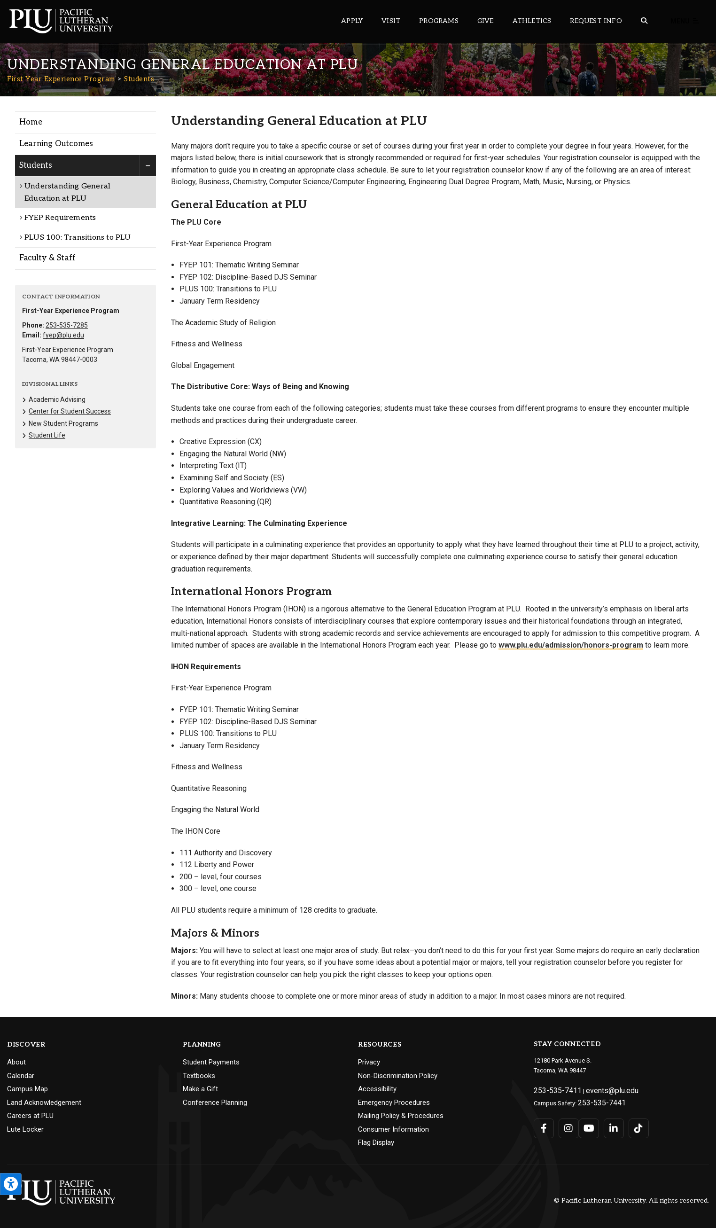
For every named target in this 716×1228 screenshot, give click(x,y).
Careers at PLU (30, 1115)
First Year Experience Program (61, 79)
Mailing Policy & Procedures (401, 1115)
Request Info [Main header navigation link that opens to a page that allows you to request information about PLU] (596, 21)
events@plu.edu (596, 1089)
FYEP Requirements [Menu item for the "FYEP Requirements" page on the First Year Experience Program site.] (60, 217)
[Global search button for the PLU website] (644, 20)
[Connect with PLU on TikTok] (628, 1123)
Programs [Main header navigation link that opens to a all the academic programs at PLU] (439, 21)
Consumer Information (393, 1129)
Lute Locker (25, 1129)
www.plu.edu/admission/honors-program (570, 645)
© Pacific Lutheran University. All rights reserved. (631, 1200)
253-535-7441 (596, 1099)
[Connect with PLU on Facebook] (543, 1123)
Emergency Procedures (394, 1102)
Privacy (369, 1062)
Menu (685, 21)
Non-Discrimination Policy (397, 1076)
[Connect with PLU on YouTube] (586, 1123)
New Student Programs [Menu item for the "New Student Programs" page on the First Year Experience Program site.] (63, 423)
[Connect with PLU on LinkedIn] (607, 1123)
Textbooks (199, 1076)
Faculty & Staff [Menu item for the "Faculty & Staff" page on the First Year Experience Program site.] (47, 258)
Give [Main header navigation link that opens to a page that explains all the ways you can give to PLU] (485, 21)
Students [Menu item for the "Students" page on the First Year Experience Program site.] (36, 165)
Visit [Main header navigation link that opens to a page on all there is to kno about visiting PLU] (390, 21)
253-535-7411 (552, 1089)
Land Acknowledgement (44, 1102)
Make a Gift (200, 1089)
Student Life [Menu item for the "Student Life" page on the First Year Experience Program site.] (47, 435)
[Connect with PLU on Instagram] (564, 1123)
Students (139, 79)
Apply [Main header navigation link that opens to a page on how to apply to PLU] (352, 21)
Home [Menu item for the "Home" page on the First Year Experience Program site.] (30, 122)
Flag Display (376, 1142)
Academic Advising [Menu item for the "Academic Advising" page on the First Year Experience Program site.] (57, 399)
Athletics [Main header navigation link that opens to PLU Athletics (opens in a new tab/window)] (532, 21)
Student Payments (211, 1062)
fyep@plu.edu (63, 335)
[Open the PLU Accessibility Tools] (11, 1184)
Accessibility (377, 1089)
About (16, 1062)
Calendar (20, 1076)
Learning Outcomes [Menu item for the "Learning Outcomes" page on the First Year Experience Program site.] (56, 144)
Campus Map (27, 1089)
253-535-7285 (67, 325)
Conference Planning (215, 1102)
